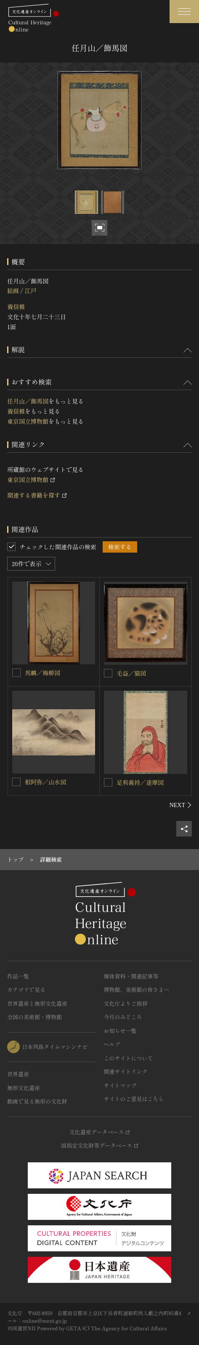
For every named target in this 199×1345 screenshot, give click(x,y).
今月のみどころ (123, 1017)
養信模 (16, 306)
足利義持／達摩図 (140, 782)
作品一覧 (18, 976)
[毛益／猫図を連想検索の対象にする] (108, 673)
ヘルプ (112, 1044)
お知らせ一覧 (120, 1031)
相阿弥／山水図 (45, 782)
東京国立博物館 (27, 421)
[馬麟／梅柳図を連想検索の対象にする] (16, 673)
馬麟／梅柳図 (42, 673)
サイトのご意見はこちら (134, 1099)
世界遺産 (18, 1074)
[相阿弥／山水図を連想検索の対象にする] (16, 782)
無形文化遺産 (23, 1088)
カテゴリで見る (26, 990)
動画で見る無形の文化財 (37, 1101)
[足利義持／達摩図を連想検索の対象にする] (108, 782)
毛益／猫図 (131, 673)
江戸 (30, 290)
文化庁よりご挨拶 (126, 1003)
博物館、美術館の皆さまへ (137, 990)
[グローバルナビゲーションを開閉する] (184, 11)
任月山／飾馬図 (27, 401)
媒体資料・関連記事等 (131, 976)
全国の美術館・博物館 (34, 1017)
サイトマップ (120, 1085)
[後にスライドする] (181, 805)
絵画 (13, 290)
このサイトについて (128, 1058)
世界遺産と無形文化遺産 (37, 1003)
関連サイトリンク (126, 1071)
